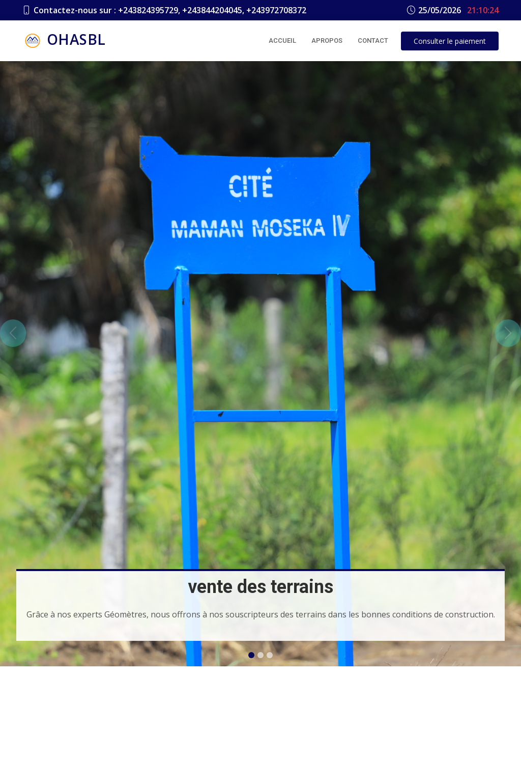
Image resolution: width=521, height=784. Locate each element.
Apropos (326, 40)
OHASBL (64, 41)
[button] (13, 333)
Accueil (282, 40)
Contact (373, 40)
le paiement (450, 41)
